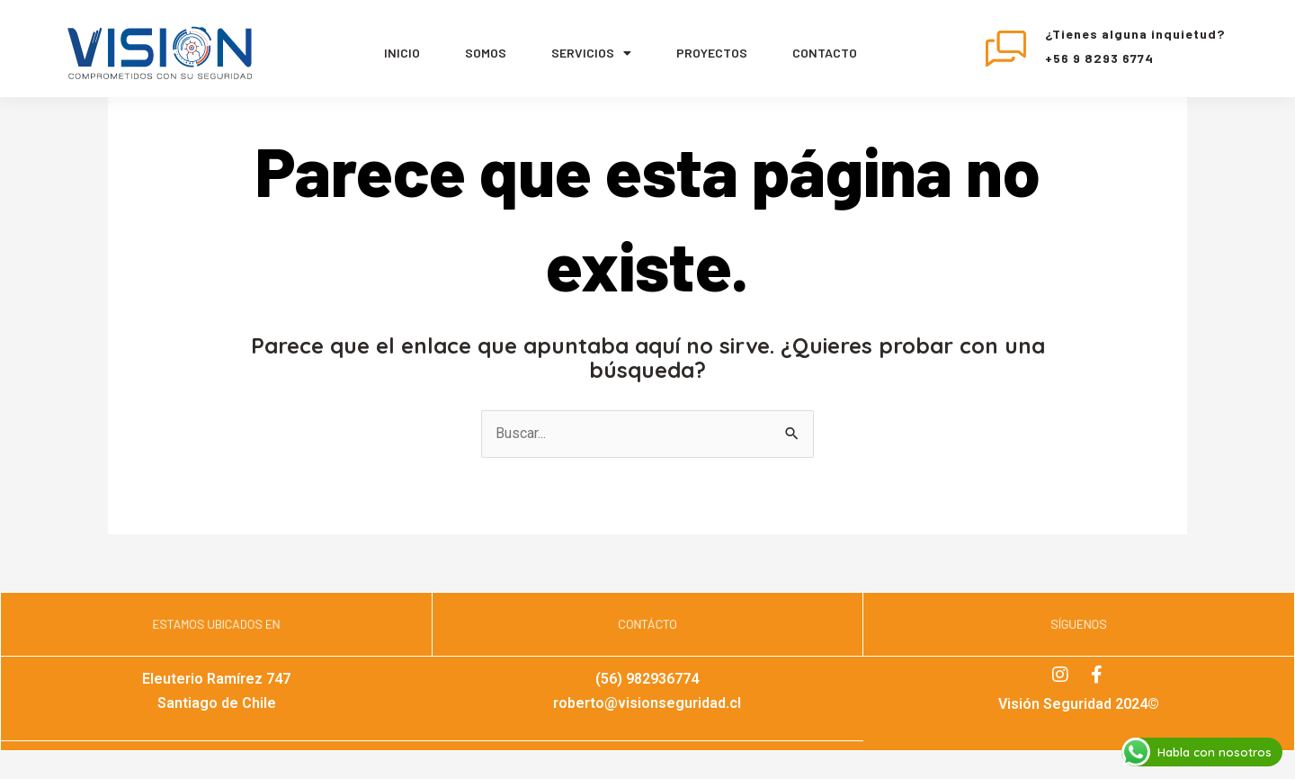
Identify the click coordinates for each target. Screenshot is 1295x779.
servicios (591, 53)
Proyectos (711, 52)
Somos (485, 52)
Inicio (402, 52)
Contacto (824, 52)
